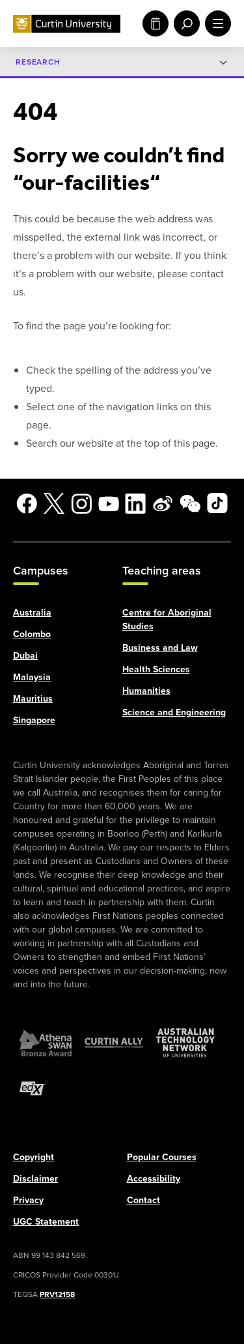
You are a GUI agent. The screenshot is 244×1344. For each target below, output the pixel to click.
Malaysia (32, 676)
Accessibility (153, 1178)
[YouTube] (108, 503)
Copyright (33, 1156)
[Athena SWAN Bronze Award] (46, 1042)
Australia (32, 612)
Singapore (34, 719)
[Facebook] (26, 503)
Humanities (146, 690)
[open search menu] (184, 23)
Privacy (28, 1199)
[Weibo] (162, 503)
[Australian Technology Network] (185, 1042)
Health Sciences (156, 669)
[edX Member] (33, 1087)
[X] (54, 503)
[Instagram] (81, 503)
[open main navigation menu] (215, 23)
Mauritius (33, 698)
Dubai (25, 655)
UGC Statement (46, 1221)
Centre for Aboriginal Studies (166, 619)
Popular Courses (162, 1156)
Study (155, 23)
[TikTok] (217, 503)
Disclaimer (35, 1178)
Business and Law (160, 647)
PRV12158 (57, 1294)
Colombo (32, 633)
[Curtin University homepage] (66, 24)
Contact (143, 1199)
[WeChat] (190, 503)
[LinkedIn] (135, 503)
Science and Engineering (174, 712)
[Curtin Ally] (114, 1042)
